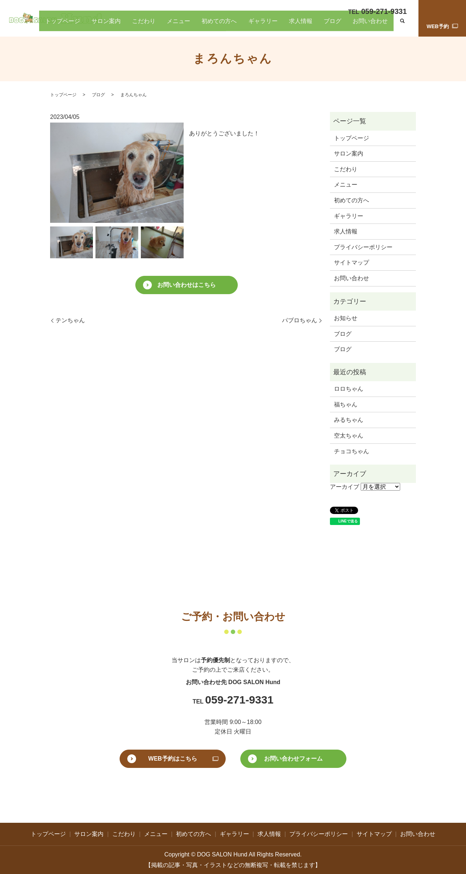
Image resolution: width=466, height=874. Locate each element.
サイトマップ (351, 262)
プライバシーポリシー (363, 247)
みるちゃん (348, 420)
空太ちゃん (348, 435)
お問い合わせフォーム (293, 758)
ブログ (349, 25)
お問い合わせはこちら (186, 285)
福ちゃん (345, 404)
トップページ (154, 25)
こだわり (213, 25)
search (402, 25)
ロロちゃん (348, 389)
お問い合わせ (376, 25)
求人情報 (327, 25)
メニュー (238, 25)
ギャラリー (300, 25)
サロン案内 (186, 25)
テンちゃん (70, 320)
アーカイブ (344, 487)
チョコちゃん (351, 451)
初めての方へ (267, 25)
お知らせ (345, 318)
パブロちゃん (299, 320)
